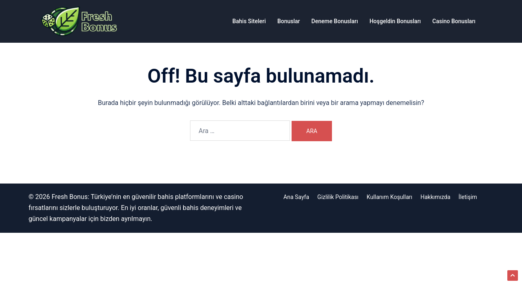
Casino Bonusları (454, 21)
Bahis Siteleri (249, 21)
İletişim (467, 197)
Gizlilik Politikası (337, 197)
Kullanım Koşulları (389, 197)
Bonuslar (288, 21)
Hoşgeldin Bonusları (395, 21)
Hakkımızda (435, 197)
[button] (512, 275)
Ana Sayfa (296, 197)
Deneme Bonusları (335, 21)
